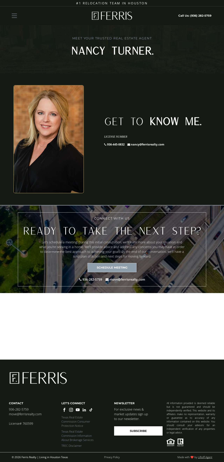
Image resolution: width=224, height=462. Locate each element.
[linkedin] (84, 410)
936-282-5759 (92, 279)
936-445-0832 (116, 144)
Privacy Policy (112, 457)
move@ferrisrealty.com (127, 279)
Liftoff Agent (205, 457)
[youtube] (77, 410)
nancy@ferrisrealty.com (147, 144)
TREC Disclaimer (71, 446)
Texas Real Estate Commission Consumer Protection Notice (75, 421)
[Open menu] (14, 15)
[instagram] (71, 410)
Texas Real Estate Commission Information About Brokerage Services (77, 436)
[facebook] (64, 410)
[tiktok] (91, 410)
